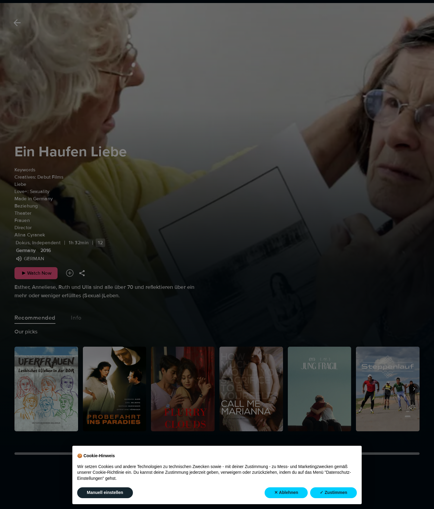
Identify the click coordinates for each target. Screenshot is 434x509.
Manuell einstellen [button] (105, 492)
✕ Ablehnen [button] (286, 492)
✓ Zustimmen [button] (333, 492)
